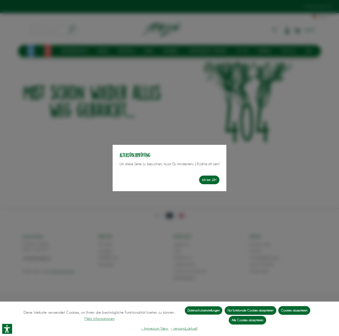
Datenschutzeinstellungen (203, 310)
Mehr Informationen (100, 319)
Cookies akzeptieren (294, 310)
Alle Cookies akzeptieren (247, 320)
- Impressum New (155, 328)
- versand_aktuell (184, 328)
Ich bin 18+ (209, 180)
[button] (7, 329)
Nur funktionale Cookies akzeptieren (250, 310)
